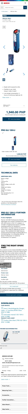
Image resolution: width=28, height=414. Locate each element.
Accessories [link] (5, 395)
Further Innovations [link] (8, 400)
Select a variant (6, 105)
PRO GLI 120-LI (13, 11)
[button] (24, 47)
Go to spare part (14, 286)
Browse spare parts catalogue (14, 295)
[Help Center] (10, 409)
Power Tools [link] (6, 386)
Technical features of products (8, 204)
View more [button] (6, 97)
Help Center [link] (5, 409)
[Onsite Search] (25, 7)
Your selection (14, 165)
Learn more (5, 379)
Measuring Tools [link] (7, 390)
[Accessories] (9, 395)
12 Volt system (4, 11)
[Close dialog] (4, 27)
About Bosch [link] (6, 404)
